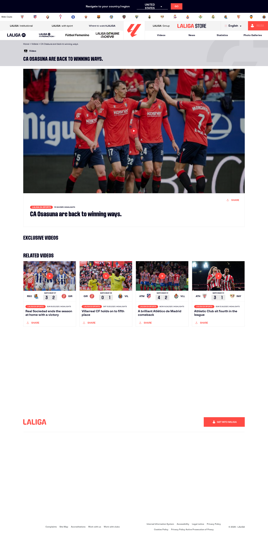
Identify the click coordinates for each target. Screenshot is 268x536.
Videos (161, 35)
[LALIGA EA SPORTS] (16, 35)
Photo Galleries (253, 35)
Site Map (63, 527)
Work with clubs (112, 527)
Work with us (94, 527)
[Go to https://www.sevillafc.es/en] (238, 16)
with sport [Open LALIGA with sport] (62, 25)
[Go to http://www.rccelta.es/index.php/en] (60, 16)
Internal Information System (160, 524)
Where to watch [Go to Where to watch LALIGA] (102, 25)
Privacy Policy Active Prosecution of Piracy (192, 529)
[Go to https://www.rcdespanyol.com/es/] (187, 16)
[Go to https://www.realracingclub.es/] (149, 16)
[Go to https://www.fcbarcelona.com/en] (98, 16)
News (192, 35)
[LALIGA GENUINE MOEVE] (107, 35)
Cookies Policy (161, 529)
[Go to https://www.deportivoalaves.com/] (73, 16)
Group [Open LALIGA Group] (161, 25)
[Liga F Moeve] (77, 35)
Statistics (222, 35)
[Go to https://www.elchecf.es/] (86, 16)
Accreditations (78, 527)
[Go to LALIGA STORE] (192, 25)
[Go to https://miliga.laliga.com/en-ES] (258, 25)
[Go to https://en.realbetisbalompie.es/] (200, 16)
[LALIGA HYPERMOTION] (47, 35)
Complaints (51, 527)
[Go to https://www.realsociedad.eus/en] (225, 16)
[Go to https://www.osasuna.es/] (47, 16)
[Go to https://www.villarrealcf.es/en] (264, 16)
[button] (16, 35)
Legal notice (198, 524)
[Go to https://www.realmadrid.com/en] (213, 16)
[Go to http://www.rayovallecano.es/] (162, 16)
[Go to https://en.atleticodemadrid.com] (35, 16)
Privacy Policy (214, 524)
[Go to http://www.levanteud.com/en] (124, 16)
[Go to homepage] (134, 38)
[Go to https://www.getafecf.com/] (111, 16)
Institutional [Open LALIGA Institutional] (21, 25)
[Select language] (234, 26)
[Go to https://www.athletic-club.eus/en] (22, 16)
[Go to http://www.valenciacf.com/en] (251, 16)
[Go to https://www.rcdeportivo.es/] (175, 16)
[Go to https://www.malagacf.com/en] (136, 16)
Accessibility (183, 524)
